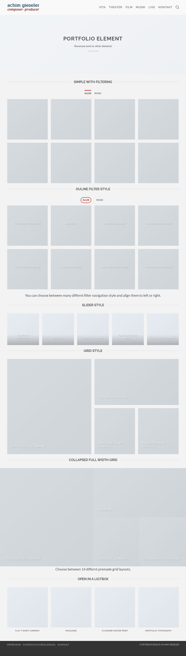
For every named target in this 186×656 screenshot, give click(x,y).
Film (128, 7)
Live (152, 7)
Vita (102, 7)
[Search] (177, 7)
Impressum (14, 644)
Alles (87, 93)
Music (98, 93)
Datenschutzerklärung (39, 644)
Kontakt (165, 7)
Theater (115, 7)
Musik (140, 7)
